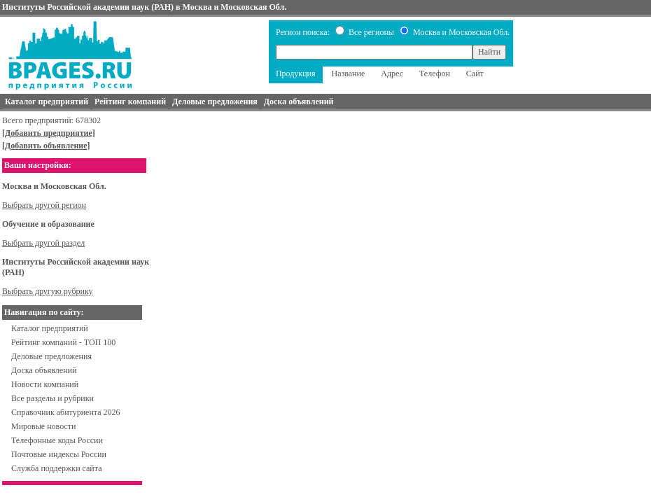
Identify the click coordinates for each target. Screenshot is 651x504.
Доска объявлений (43, 370)
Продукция (296, 73)
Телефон (434, 73)
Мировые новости (43, 426)
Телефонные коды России (57, 440)
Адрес (392, 73)
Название (348, 73)
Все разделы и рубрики (52, 398)
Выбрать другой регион (44, 205)
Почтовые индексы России (58, 454)
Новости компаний (44, 384)
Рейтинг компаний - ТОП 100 (63, 342)
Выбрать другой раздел (43, 243)
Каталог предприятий (49, 328)
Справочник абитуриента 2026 (65, 412)
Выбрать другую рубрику (47, 291)
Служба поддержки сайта (56, 468)
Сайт (475, 73)
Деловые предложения (51, 356)
